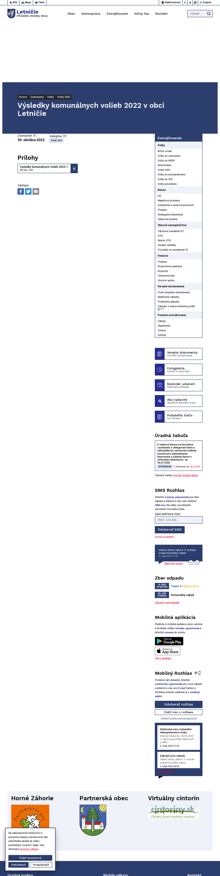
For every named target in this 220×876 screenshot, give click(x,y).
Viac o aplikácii (163, 598)
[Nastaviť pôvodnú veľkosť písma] (190, 2)
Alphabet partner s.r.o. (124, 867)
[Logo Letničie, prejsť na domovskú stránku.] (27, 13)
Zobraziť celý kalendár (167, 542)
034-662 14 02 (195, 846)
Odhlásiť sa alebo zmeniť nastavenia (179, 658)
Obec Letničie (164, 867)
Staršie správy (165, 711)
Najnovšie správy (173, 503)
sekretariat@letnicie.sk (200, 853)
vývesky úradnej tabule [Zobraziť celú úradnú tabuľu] (185, 415)
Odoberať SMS (170, 469)
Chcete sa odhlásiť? (164, 476)
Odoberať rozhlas (178, 644)
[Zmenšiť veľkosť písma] (185, 2)
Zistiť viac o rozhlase (178, 652)
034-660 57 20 (195, 849)
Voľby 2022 (56, 80)
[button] (190, 502)
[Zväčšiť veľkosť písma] (195, 2)
